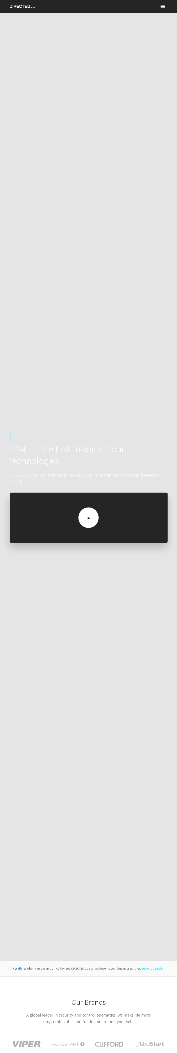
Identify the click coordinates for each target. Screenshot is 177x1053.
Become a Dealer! (152, 968)
